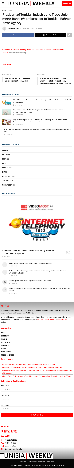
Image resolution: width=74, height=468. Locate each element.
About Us (23, 461)
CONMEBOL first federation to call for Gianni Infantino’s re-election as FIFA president (32, 367)
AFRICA (3, 349)
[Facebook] (5, 431)
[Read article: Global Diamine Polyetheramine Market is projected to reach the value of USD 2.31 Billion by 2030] (6, 102)
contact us (62, 320)
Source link (6, 64)
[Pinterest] (15, 431)
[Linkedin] (12, 431)
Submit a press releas (46, 320)
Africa (5, 150)
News (10, 10)
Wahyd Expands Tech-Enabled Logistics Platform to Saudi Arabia (30, 281)
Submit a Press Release (46, 461)
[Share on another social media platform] (69, 35)
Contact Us (32, 461)
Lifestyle (6, 163)
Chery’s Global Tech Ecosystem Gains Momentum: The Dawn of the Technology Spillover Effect (36, 376)
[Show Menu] (3, 3)
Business (6, 155)
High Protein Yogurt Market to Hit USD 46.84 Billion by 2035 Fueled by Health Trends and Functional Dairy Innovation (40, 121)
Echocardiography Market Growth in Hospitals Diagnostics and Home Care (28, 364)
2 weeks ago (18, 125)
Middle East (7, 168)
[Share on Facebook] (18, 35)
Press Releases (9, 176)
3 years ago (8, 135)
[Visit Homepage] (30, 3)
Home (4, 10)
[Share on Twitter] (50, 35)
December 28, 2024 (29, 28)
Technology (7, 181)
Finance (5, 159)
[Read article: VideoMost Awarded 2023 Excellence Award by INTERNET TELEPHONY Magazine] (37, 222)
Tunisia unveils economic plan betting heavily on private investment (31, 263)
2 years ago (18, 105)
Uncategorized (9, 185)
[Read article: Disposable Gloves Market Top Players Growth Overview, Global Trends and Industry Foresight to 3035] (6, 112)
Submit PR (67, 3)
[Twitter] (8, 431)
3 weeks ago (18, 115)
